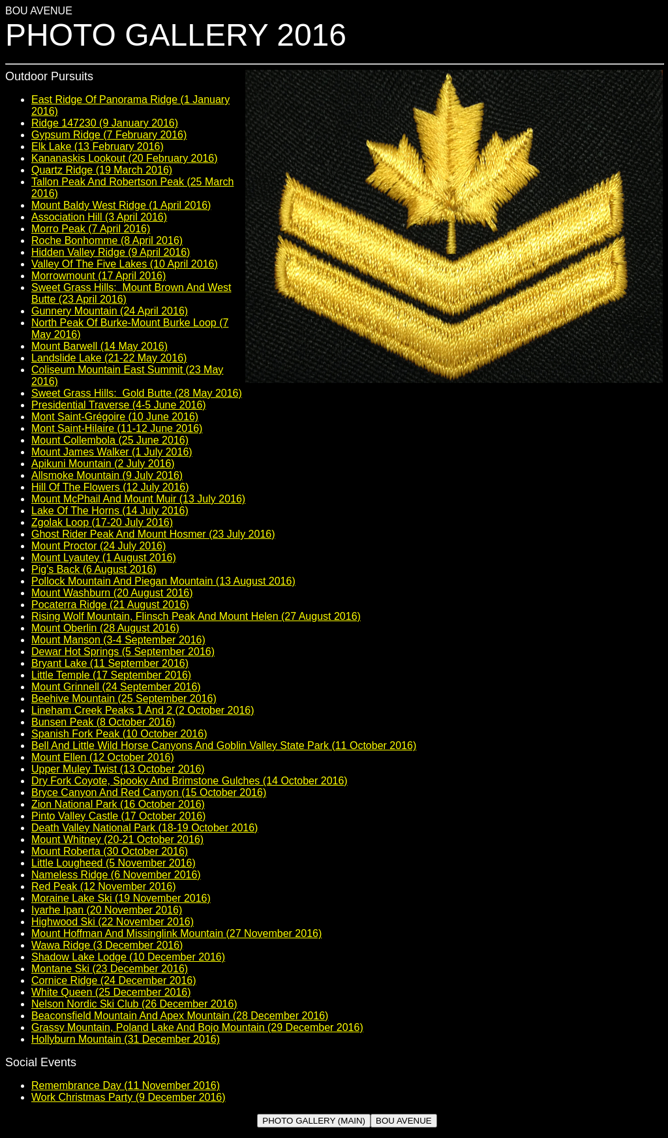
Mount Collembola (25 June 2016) (110, 440)
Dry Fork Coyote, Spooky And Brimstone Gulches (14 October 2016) (189, 780)
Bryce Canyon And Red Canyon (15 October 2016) (148, 792)
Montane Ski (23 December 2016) (109, 968)
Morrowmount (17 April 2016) (98, 275)
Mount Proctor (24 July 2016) (98, 545)
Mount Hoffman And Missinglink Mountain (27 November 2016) (176, 933)
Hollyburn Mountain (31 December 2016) (125, 1039)
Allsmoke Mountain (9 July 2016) (107, 475)
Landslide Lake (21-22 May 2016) (109, 357)
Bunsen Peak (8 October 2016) (103, 722)
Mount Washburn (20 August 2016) (112, 592)
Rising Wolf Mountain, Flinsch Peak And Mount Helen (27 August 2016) (196, 616)
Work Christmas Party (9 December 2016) (128, 1097)
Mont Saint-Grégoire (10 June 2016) (114, 416)
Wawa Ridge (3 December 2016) (107, 945)
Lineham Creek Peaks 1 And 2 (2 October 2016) (142, 710)
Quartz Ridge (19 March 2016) (101, 170)
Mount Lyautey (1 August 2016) (103, 557)
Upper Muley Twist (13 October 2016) (118, 769)
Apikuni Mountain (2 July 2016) (103, 463)
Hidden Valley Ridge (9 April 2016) (110, 252)
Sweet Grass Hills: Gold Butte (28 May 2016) (136, 393)
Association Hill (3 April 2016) (99, 217)
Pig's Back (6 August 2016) (94, 569)
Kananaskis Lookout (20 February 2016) (124, 158)
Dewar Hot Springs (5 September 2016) (123, 651)
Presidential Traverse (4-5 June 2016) (118, 404)
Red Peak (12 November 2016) (103, 886)
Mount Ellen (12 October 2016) (102, 757)
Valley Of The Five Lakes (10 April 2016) (124, 263)
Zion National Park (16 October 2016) (118, 804)
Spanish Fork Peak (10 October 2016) (119, 733)
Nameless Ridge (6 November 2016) (116, 874)
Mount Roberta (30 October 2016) (109, 851)
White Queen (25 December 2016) (111, 992)
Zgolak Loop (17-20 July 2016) (102, 522)
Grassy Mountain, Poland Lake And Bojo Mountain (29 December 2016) (197, 1027)
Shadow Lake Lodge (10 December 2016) (128, 956)
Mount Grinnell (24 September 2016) (116, 686)
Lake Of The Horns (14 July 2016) (110, 510)
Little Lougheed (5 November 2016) (113, 863)
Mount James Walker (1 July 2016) (111, 451)
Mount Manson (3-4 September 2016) (118, 639)
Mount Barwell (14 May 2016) (99, 346)
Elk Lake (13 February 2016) (97, 146)
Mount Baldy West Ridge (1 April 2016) (121, 205)
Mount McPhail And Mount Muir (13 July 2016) (138, 498)
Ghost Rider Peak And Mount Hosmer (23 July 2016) (153, 534)
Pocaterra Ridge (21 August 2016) (110, 604)
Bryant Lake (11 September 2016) (110, 663)
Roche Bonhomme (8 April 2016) (107, 240)
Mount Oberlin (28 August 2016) (105, 628)
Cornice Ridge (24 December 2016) (113, 980)
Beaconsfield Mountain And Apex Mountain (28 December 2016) (179, 1015)
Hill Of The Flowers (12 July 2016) (110, 487)
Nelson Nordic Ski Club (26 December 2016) (134, 1003)
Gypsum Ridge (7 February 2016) (109, 134)
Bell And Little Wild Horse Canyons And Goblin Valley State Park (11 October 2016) (223, 745)
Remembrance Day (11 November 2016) (125, 1085)
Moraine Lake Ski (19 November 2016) (121, 898)
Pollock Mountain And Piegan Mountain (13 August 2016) (163, 581)
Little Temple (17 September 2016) (111, 675)
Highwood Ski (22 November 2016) (112, 921)
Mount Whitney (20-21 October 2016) (117, 839)
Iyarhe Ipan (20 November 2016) (106, 909)
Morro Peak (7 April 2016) (90, 228)
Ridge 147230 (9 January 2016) (104, 123)
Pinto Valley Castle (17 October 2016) (118, 816)
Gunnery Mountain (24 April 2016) (109, 310)
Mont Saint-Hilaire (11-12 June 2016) (116, 428)
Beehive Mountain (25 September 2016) (124, 698)
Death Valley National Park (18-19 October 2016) (144, 827)
